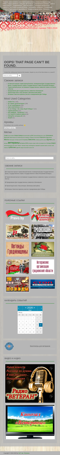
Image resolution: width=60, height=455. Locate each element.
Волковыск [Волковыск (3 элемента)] (49, 135)
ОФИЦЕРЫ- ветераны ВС (26, 3)
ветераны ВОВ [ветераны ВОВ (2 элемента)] (24, 143)
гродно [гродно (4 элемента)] (53, 143)
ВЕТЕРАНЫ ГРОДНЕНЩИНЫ (39, 20)
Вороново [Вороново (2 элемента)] (6, 137)
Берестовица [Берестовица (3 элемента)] (19, 135)
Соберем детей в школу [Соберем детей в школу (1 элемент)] (41, 139)
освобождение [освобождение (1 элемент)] (32, 145)
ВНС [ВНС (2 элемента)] (32, 135)
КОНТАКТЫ (12, 11)
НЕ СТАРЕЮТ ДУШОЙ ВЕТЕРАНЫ (18, 7)
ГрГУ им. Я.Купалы (24, 453)
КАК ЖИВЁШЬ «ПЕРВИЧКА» (36, 7)
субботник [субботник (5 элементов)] (12, 147)
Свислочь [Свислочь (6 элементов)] (31, 139)
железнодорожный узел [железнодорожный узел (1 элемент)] (9, 145)
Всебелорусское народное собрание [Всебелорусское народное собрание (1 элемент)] (26, 137)
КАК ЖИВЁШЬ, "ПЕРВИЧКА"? (16, 112)
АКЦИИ (10, 117)
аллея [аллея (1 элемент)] (53, 139)
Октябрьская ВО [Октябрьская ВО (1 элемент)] (18, 139)
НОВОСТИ (11, 101)
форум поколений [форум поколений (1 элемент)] (24, 147)
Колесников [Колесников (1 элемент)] (36, 137)
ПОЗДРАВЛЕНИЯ (17, 5)
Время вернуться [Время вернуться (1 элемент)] (13, 137)
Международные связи (35, 9)
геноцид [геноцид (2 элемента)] (48, 143)
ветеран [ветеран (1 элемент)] (6, 143)
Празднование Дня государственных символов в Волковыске (25, 90)
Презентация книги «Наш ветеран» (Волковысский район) (24, 92)
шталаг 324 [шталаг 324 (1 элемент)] (31, 147)
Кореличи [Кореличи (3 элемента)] (43, 137)
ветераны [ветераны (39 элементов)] (14, 142)
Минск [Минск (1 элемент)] (50, 137)
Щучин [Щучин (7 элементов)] (49, 139)
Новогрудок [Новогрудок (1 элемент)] (11, 139)
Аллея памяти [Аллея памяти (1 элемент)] (11, 135)
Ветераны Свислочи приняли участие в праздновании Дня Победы (27, 94)
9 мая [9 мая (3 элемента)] (6, 135)
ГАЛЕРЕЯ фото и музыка (42, 3)
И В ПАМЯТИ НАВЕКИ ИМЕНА (27, 2)
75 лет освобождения (14, 105)
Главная (5, 2)
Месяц (20, 312)
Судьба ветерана (13, 3)
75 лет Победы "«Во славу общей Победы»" (20, 109)
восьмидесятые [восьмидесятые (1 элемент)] (42, 143)
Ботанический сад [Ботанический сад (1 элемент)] (27, 135)
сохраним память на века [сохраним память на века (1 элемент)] (45, 145)
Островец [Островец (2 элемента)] (25, 139)
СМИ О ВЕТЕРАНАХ (28, 5)
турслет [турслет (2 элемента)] (18, 147)
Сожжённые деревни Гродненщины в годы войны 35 (27, 8)
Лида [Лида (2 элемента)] (47, 137)
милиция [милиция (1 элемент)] (24, 145)
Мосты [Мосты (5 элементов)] (6, 139)
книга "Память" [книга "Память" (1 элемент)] (18, 145)
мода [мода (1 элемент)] (27, 145)
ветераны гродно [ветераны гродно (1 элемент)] (32, 143)
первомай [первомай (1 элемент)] (37, 145)
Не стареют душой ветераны (16, 103)
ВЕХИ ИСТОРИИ (13, 2)
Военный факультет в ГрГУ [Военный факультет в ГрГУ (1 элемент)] (40, 135)
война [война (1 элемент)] (37, 143)
